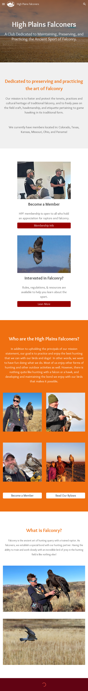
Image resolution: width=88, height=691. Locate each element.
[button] (3, 4)
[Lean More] (44, 304)
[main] (44, 24)
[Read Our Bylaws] (65, 495)
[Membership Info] (44, 225)
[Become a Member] (22, 495)
